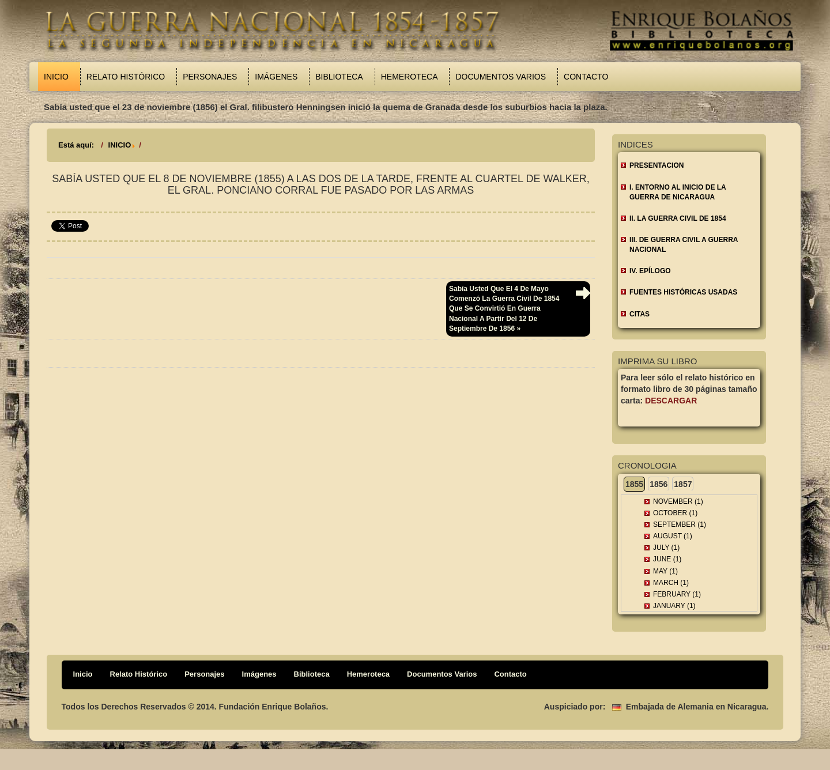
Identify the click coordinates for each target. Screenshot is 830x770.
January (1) (674, 606)
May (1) (665, 571)
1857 (683, 484)
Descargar (671, 400)
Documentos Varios (500, 76)
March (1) (671, 583)
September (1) (679, 524)
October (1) (675, 513)
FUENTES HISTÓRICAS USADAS (683, 292)
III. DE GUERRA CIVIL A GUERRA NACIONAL (683, 245)
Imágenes (276, 76)
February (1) (677, 594)
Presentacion (656, 165)
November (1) (678, 501)
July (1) (666, 547)
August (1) (672, 536)
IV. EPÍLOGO (650, 271)
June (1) (667, 559)
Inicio (56, 76)
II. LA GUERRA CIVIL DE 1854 (677, 218)
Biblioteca (339, 76)
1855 (634, 484)
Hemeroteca (409, 76)
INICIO (119, 145)
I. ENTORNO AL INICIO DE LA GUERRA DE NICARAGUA (677, 192)
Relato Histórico (125, 76)
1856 (658, 484)
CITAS (639, 314)
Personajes (210, 76)
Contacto (586, 76)
